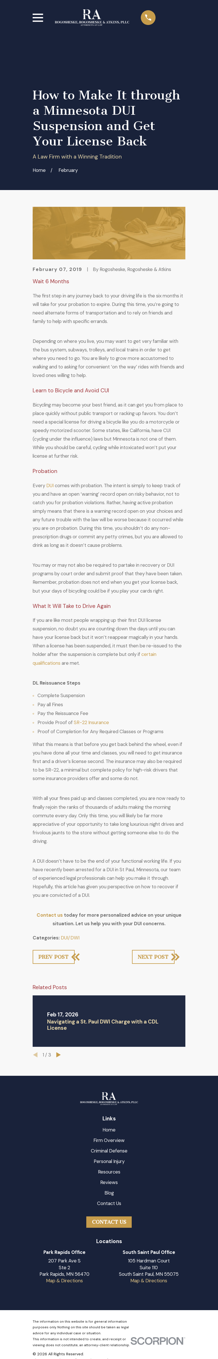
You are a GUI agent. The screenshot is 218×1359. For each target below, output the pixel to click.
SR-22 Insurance (91, 722)
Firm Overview (109, 1140)
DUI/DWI (70, 938)
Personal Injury (109, 1161)
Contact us (50, 915)
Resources (109, 1172)
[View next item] (58, 1054)
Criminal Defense (109, 1151)
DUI (50, 485)
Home (109, 1130)
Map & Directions (64, 1280)
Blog (109, 1193)
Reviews (109, 1182)
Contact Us (109, 1203)
